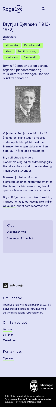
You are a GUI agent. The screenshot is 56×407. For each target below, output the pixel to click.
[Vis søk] (43, 9)
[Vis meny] (50, 9)
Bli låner (8, 334)
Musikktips (9, 340)
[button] (28, 104)
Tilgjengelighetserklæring (38, 399)
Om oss (7, 329)
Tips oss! (8, 358)
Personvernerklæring (15, 399)
